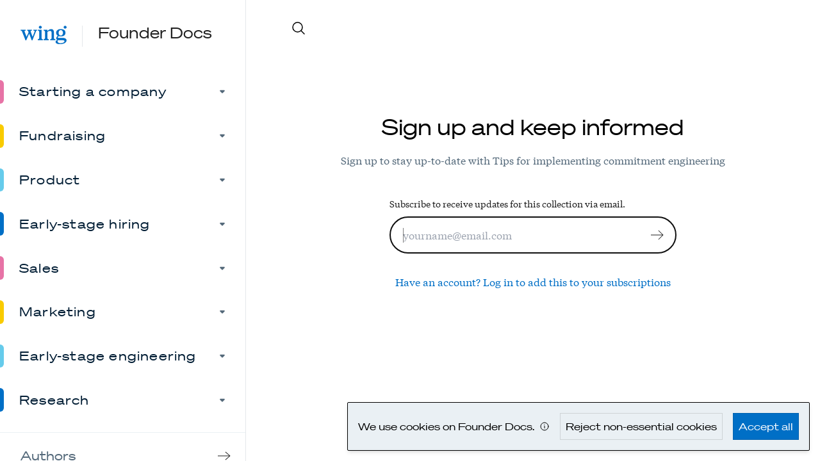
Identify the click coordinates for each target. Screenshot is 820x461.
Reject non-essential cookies (641, 426)
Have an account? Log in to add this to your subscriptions (533, 281)
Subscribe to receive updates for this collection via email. (507, 203)
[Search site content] (545, 28)
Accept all (766, 426)
